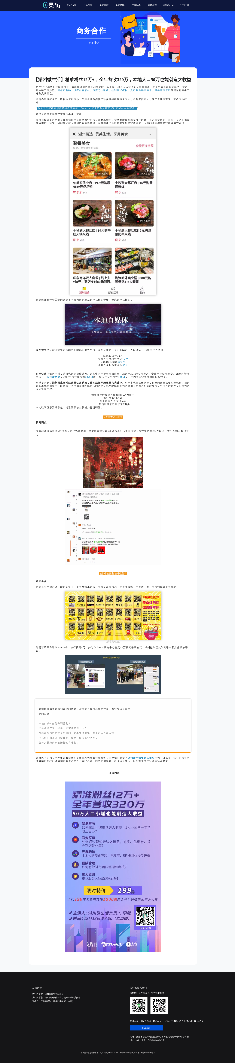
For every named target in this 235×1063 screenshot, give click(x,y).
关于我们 (184, 5)
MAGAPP (72, 5)
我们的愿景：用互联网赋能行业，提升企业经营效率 (56, 997)
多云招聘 (120, 5)
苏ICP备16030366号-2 (146, 1053)
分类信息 (87, 5)
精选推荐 (152, 5)
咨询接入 (93, 42)
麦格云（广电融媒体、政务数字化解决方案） (53, 1001)
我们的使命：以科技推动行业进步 (48, 994)
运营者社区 (168, 5)
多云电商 (104, 5)
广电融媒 (136, 5)
